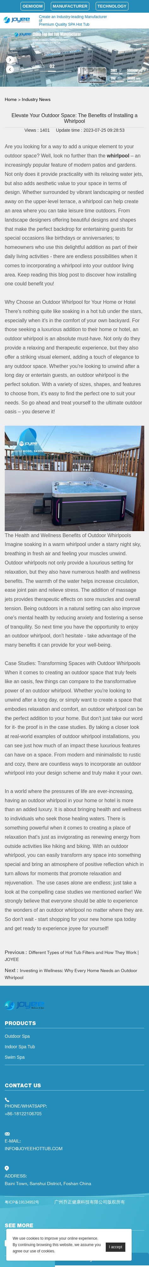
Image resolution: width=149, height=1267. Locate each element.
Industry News (36, 99)
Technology (112, 6)
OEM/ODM (32, 6)
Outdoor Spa (17, 1036)
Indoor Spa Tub (20, 1046)
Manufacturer (70, 6)
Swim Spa (15, 1057)
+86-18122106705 (23, 1113)
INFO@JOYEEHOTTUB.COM (34, 1148)
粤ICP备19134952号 (22, 1202)
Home (11, 99)
